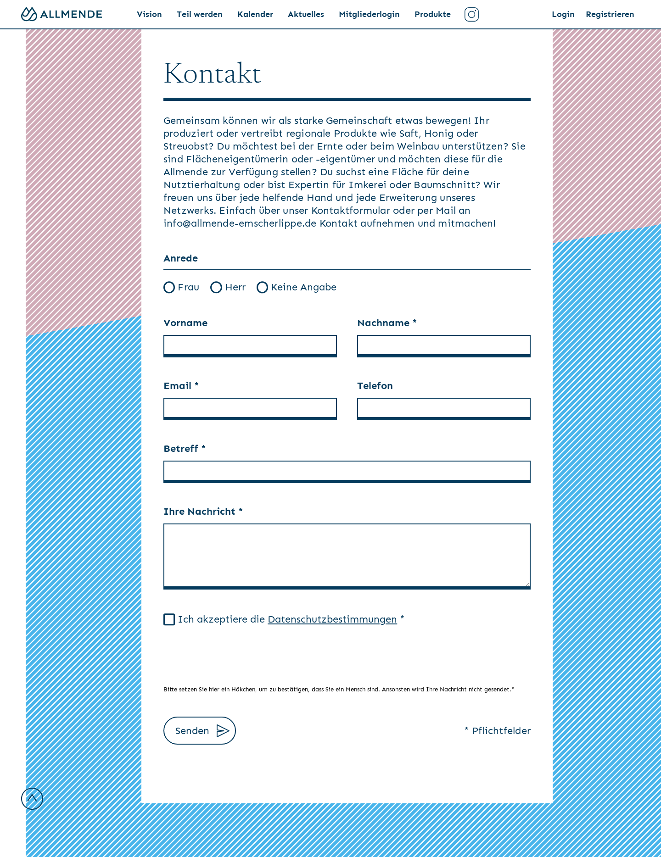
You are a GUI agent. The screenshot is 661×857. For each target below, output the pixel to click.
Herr (227, 287)
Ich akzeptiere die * (284, 619)
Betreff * (184, 448)
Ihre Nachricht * (203, 511)
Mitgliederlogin (369, 14)
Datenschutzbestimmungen (332, 619)
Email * (181, 385)
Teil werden (200, 14)
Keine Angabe (296, 287)
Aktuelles (306, 14)
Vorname (185, 323)
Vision (149, 14)
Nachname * (387, 323)
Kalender (255, 14)
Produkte (433, 14)
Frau (181, 287)
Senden (202, 730)
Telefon (375, 385)
